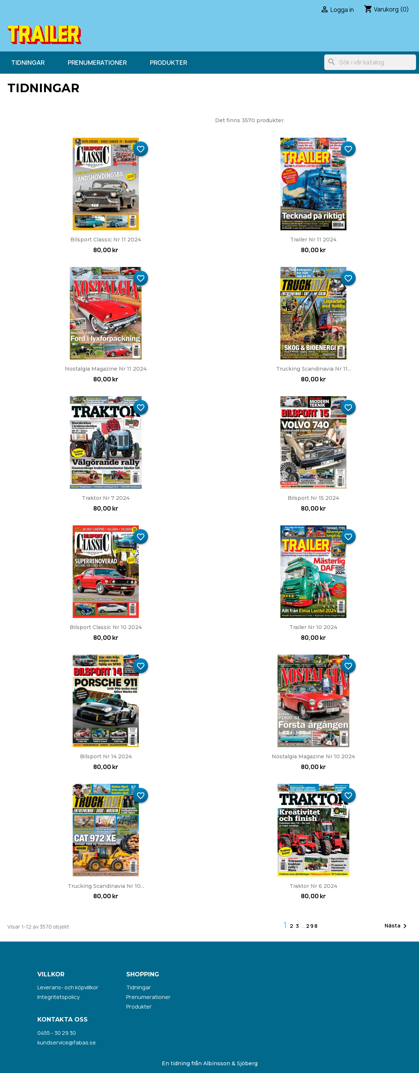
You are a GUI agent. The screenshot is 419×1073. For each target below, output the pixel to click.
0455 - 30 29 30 (56, 1032)
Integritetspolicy (58, 996)
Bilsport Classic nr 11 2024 (105, 239)
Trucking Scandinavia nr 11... (313, 368)
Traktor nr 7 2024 (106, 498)
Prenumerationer (97, 63)
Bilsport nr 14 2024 (106, 756)
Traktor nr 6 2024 (313, 886)
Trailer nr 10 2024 (313, 627)
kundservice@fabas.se (66, 1042)
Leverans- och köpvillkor (67, 987)
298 (312, 925)
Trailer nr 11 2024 (313, 239)
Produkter (168, 63)
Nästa (397, 926)
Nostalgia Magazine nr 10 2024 (313, 756)
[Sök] (370, 62)
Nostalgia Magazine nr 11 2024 (106, 368)
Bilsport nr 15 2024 (313, 498)
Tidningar (27, 63)
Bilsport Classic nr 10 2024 (106, 627)
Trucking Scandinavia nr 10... (106, 886)
